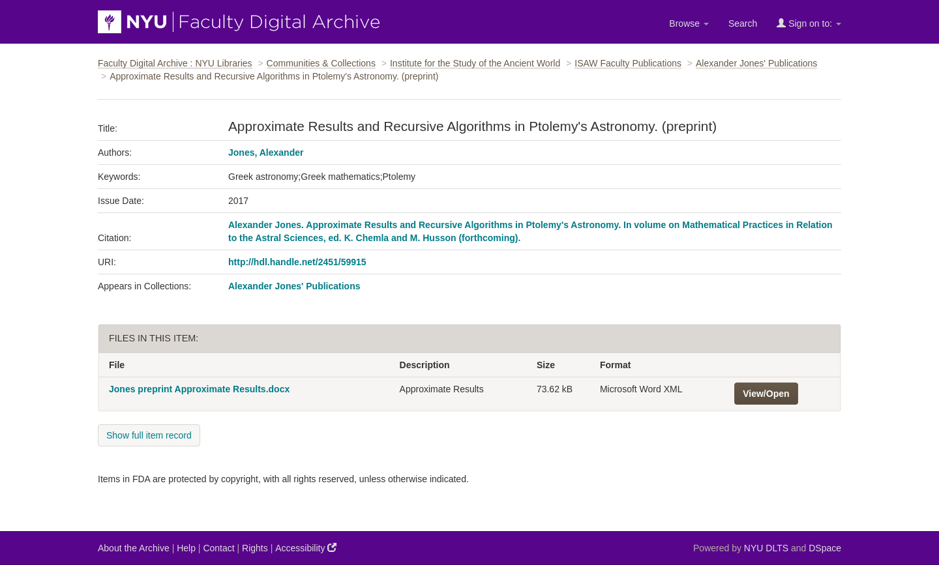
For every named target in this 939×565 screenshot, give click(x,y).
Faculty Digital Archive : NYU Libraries (175, 63)
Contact (218, 548)
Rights (255, 548)
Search (742, 23)
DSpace (825, 548)
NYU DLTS (766, 548)
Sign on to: (809, 23)
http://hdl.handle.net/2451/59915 (297, 262)
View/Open (766, 393)
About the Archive (134, 548)
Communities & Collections (321, 63)
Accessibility (305, 547)
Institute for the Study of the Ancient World (475, 63)
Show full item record (149, 435)
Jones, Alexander (265, 152)
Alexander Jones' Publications (756, 63)
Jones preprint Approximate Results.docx (199, 389)
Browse (689, 23)
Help (186, 548)
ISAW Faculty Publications (627, 63)
